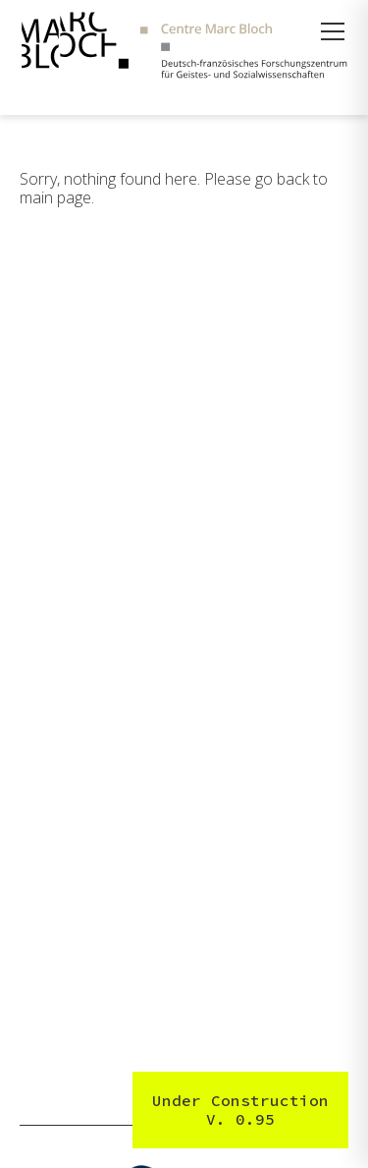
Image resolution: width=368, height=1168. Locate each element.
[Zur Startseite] (184, 47)
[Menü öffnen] (332, 31)
